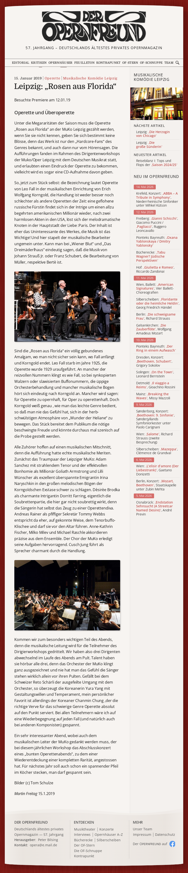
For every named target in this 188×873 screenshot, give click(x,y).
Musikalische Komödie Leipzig (90, 78)
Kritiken (39, 62)
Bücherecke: (150, 256)
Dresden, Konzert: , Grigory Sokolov (154, 361)
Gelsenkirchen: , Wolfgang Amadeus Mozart (153, 329)
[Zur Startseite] (93, 26)
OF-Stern (130, 62)
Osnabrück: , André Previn (154, 508)
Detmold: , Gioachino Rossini (155, 385)
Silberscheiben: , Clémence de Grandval (157, 451)
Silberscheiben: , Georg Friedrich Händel (157, 303)
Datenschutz (165, 835)
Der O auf (150, 844)
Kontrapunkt (108, 62)
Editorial (20, 62)
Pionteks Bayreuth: (156, 242)
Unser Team (142, 829)
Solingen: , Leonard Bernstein (155, 374)
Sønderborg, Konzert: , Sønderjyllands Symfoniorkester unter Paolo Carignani (155, 419)
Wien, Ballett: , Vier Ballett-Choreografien (155, 289)
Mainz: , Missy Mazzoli (153, 396)
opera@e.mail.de (43, 845)
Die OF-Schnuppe (88, 851)
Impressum (142, 835)
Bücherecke (83, 840)
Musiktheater (84, 829)
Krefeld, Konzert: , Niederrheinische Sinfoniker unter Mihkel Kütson (157, 200)
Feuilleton (84, 62)
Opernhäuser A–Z (109, 835)
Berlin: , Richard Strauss (156, 316)
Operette (52, 78)
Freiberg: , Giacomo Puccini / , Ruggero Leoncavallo (157, 225)
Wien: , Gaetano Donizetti (157, 470)
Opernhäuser (60, 62)
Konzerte (106, 829)
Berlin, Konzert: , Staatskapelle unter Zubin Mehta (156, 485)
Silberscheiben (109, 840)
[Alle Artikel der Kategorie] (157, 104)
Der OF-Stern (84, 845)
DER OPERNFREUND (31, 822)
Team (168, 62)
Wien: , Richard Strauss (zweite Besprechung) (154, 438)
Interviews (82, 835)
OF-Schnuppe (151, 62)
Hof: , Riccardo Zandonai (155, 269)
